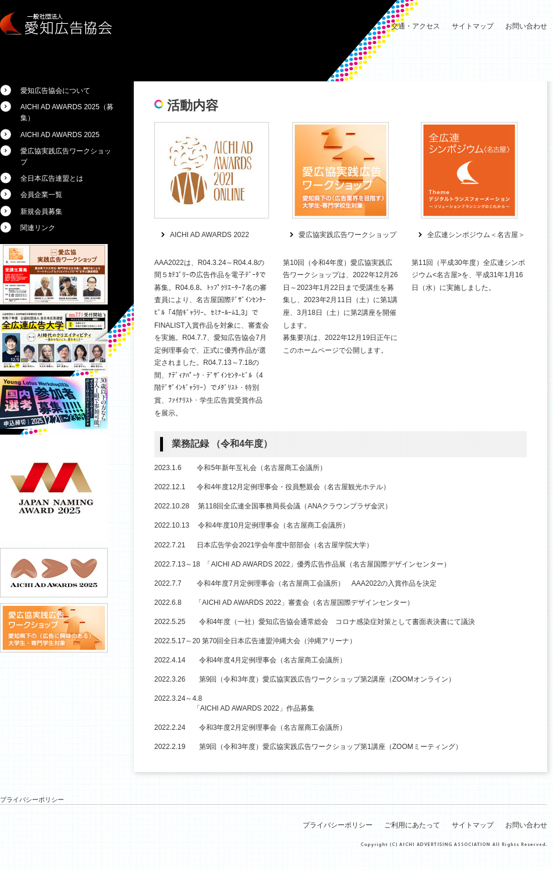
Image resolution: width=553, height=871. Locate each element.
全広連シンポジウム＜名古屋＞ (476, 235)
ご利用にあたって (412, 825)
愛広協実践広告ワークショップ (347, 235)
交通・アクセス (415, 26)
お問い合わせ (526, 26)
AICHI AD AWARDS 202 (207, 235)
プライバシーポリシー (32, 799)
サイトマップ (473, 26)
